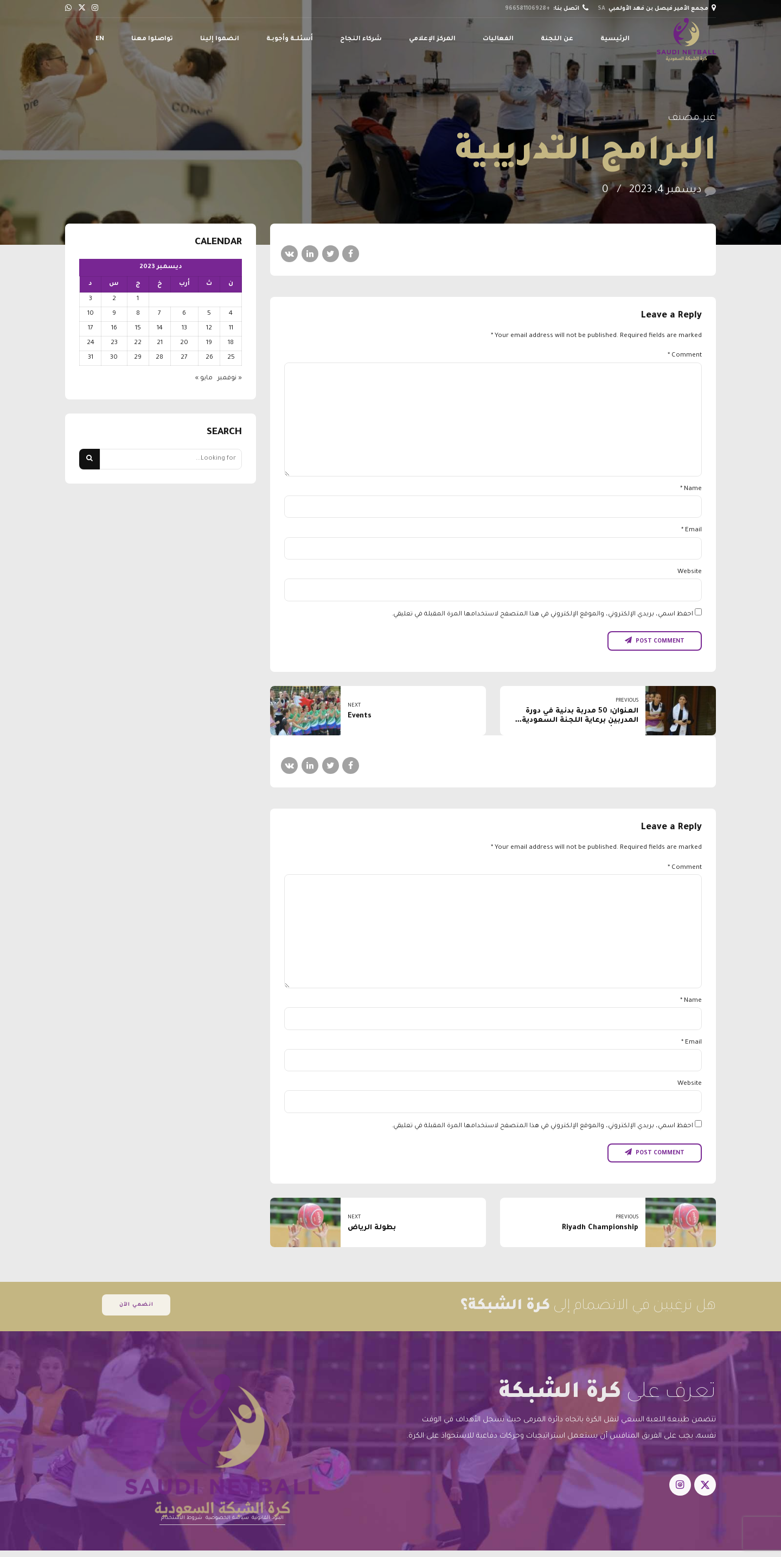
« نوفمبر (229, 378)
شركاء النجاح (361, 39)
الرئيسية (615, 39)
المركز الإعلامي (432, 39)
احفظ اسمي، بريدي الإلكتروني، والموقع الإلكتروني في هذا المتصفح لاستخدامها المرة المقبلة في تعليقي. (542, 614)
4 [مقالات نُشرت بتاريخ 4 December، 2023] (231, 313)
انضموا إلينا (219, 39)
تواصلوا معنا (152, 39)
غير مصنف (692, 118)
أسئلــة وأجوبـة (289, 39)
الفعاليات (498, 39)
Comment (685, 355)
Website (689, 572)
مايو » (204, 378)
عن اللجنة (557, 39)
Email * (691, 530)
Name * (691, 489)
